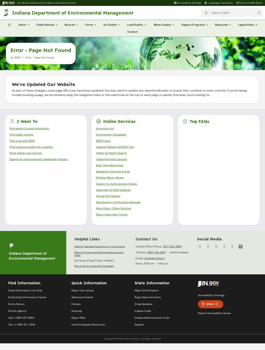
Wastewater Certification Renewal (119, 208)
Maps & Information (147, 297)
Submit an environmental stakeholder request (40, 163)
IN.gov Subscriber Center (112, 221)
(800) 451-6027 (156, 259)
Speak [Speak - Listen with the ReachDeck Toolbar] (210, 311)
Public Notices (45, 26)
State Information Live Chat (25, 297)
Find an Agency (17, 317)
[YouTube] (216, 253)
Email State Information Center (27, 304)
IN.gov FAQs (78, 324)
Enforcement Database (112, 137)
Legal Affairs (246, 26)
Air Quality (110, 26)
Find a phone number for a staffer (32, 150)
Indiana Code (143, 317)
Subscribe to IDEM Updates (114, 195)
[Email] (232, 253)
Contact (132, 33)
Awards (139, 331)
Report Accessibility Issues (214, 319)
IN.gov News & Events (148, 304)
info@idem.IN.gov (154, 265)
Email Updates (143, 310)
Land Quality (135, 26)
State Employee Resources (88, 331)
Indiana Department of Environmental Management (73, 13)
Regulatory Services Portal (113, 176)
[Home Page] (9, 26)
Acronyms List (105, 130)
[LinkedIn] (224, 253)
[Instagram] (208, 253)
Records (70, 26)
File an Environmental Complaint (94, 273)
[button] (187, 3)
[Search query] (232, 13)
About (22, 26)
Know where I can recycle (26, 156)
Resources (221, 26)
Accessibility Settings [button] (211, 302)
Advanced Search (82, 304)
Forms (89, 26)
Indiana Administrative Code (152, 324)
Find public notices (22, 137)
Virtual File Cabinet (108, 202)
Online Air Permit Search (112, 156)
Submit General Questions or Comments (99, 253)
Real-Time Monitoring (110, 169)
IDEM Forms (103, 143)
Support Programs (193, 26)
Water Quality (162, 26)
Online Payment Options (112, 163)
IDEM (17, 59)
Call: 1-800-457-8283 (21, 324)
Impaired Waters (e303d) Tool (116, 150)
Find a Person (16, 310)
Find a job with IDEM (23, 143)
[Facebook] (200, 253)
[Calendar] (241, 253)
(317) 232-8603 (172, 253)
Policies (76, 310)
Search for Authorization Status (117, 189)
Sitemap (76, 317)
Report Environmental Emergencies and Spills (98, 261)
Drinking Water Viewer (110, 182)
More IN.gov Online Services (114, 215)
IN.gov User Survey (82, 297)
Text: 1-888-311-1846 (21, 331)
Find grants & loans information (30, 130)
